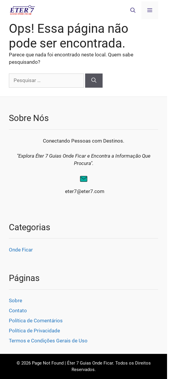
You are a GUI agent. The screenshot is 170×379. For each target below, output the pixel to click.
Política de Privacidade (34, 331)
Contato (18, 310)
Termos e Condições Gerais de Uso (48, 341)
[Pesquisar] (94, 80)
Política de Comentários (36, 321)
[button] (132, 10)
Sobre (15, 300)
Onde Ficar (21, 250)
